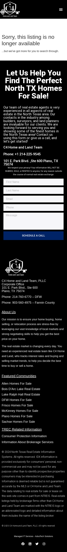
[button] (61, 9)
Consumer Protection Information (25, 436)
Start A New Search (15, 57)
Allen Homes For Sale (17, 383)
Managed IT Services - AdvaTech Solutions (33, 536)
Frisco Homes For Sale (17, 405)
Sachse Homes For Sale (18, 421)
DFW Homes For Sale (17, 400)
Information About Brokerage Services (27, 442)
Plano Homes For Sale (17, 416)
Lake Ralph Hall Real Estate (21, 394)
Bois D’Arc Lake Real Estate (21, 389)
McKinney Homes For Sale (20, 411)
